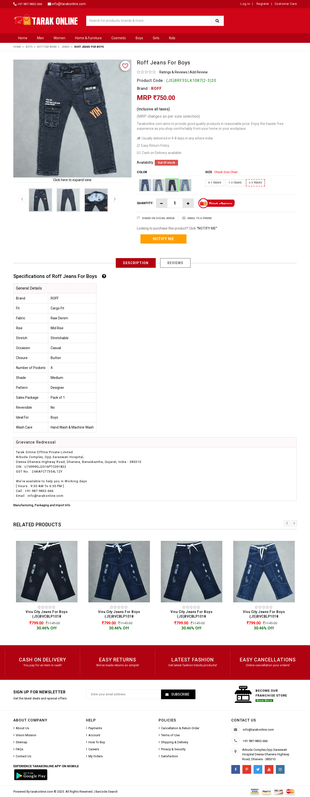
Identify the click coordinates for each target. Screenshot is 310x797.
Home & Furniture (88, 38)
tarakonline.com (42, 791)
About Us (22, 728)
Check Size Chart (226, 172)
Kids (172, 38)
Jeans (65, 46)
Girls (156, 38)
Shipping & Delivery (174, 742)
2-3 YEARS (255, 182)
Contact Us (23, 756)
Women (59, 38)
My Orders (95, 756)
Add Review (199, 72)
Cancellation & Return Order (180, 728)
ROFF (156, 88)
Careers (93, 749)
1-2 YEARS (235, 182)
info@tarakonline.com (69, 4)
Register (262, 4)
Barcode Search (106, 791)
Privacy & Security (173, 749)
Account (94, 735)
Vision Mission (26, 735)
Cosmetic (118, 38)
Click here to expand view (72, 180)
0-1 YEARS (214, 182)
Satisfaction (169, 756)
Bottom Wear (47, 46)
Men (40, 38)
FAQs (19, 749)
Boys (139, 38)
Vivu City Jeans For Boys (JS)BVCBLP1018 (47, 614)
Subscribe (179, 694)
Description (135, 263)
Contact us (243, 720)
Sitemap (21, 742)
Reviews (175, 263)
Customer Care (286, 4)
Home (22, 38)
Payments (95, 728)
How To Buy (96, 742)
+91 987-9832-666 (29, 4)
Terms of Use (170, 735)
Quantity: (145, 203)
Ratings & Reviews (173, 72)
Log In (245, 4)
